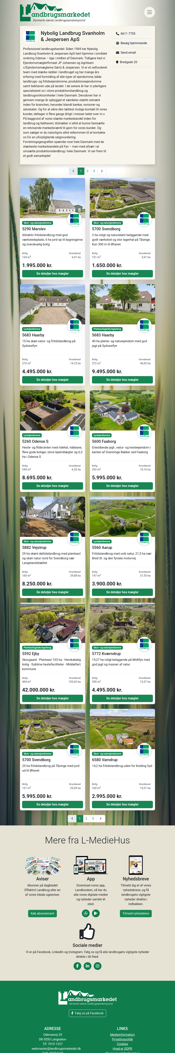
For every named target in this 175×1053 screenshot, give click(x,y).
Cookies (122, 1044)
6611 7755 (128, 33)
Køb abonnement (42, 913)
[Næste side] (101, 171)
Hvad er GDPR (122, 1048)
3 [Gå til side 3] (94, 171)
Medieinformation (122, 1035)
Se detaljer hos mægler (52, 273)
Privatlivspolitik (122, 1039)
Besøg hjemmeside (134, 43)
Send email (128, 52)
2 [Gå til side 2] (87, 171)
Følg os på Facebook (87, 1013)
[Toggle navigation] (149, 12)
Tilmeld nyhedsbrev (135, 913)
